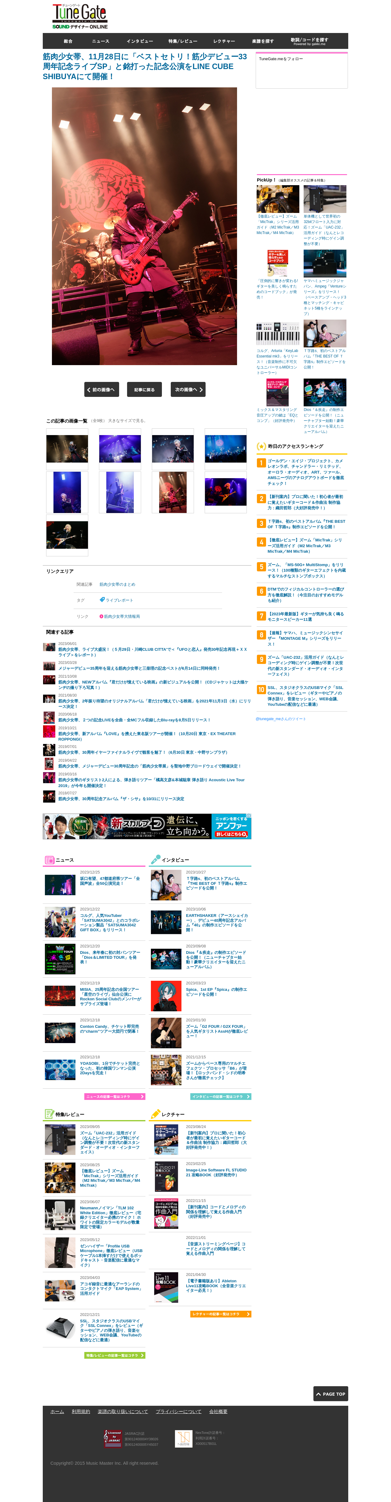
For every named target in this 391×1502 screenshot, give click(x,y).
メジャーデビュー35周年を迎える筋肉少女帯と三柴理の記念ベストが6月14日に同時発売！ (139, 668)
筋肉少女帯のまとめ (117, 584)
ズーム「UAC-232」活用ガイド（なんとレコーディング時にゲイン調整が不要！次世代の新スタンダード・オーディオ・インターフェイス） (110, 1142)
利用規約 (81, 1411)
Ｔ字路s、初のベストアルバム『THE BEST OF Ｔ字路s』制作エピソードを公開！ (216, 883)
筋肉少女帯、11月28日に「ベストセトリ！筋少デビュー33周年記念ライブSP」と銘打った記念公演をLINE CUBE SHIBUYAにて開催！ (145, 66)
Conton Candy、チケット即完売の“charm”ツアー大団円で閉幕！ (110, 1029)
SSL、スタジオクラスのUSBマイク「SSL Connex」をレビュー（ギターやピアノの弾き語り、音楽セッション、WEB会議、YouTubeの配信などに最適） (111, 1330)
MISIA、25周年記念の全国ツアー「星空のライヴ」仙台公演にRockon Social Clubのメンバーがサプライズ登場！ (110, 996)
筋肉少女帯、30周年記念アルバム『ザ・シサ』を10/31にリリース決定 (121, 799)
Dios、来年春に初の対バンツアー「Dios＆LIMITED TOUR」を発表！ (110, 957)
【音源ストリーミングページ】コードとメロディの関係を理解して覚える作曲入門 (216, 1249)
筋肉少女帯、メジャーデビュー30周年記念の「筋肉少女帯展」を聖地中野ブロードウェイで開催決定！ (150, 766)
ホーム (57, 1411)
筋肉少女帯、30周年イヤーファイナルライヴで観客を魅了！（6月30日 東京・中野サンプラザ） (143, 752)
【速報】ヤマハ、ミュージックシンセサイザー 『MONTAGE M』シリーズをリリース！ (305, 639)
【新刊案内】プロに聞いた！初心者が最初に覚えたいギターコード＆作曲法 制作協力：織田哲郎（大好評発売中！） (216, 1140)
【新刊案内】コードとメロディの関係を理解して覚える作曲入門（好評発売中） (216, 1212)
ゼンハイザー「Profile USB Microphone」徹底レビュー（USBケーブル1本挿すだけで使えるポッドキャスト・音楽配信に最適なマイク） (111, 1255)
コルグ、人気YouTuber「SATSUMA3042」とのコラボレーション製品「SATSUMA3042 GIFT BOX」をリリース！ (110, 922)
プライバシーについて (179, 1411)
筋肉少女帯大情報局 (122, 616)
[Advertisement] (237, 15)
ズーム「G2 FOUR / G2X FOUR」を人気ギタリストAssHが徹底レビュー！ (217, 1031)
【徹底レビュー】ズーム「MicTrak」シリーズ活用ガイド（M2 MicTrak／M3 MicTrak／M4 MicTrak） (110, 1178)
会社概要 (218, 1411)
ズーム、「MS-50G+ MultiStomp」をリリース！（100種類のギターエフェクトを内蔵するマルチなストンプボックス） (307, 570)
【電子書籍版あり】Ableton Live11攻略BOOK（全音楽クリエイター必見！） (216, 1286)
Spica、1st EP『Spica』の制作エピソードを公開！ (216, 992)
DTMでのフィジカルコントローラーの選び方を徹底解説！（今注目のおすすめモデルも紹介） (306, 595)
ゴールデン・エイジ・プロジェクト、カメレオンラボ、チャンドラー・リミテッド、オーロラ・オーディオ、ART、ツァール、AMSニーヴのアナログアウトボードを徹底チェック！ (306, 472)
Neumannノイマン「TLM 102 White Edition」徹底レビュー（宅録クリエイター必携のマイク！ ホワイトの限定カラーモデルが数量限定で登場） (110, 1217)
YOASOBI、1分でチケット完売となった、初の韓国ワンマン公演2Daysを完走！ (110, 1068)
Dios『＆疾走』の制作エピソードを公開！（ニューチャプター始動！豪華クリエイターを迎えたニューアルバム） (216, 959)
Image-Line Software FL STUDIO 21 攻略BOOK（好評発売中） (216, 1172)
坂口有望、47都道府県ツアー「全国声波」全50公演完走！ (110, 881)
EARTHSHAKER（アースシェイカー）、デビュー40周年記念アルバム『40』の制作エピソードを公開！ (217, 922)
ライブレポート (119, 600)
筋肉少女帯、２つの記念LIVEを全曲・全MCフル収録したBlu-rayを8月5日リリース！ (134, 720)
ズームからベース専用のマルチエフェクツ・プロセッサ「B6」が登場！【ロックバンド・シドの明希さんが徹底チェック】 (216, 1070)
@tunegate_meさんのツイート (281, 719)
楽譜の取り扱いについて (123, 1411)
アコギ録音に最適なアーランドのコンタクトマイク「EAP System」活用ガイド (111, 1289)
